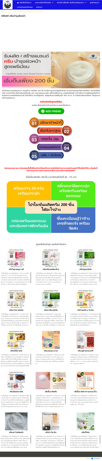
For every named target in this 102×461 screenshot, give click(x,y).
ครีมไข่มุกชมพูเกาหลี (16, 269)
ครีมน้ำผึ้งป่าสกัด (16, 351)
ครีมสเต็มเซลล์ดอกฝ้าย (51, 269)
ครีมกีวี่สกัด (85, 432)
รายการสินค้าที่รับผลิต (19, 11)
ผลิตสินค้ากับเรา (6, 11)
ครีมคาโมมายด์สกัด (16, 310)
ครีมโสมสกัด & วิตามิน (85, 310)
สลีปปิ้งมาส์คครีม (51, 392)
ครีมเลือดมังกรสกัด (16, 392)
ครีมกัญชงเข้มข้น (85, 269)
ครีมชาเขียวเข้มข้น (51, 310)
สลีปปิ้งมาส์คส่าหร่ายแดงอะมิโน (85, 392)
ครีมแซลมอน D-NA (51, 351)
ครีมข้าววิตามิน (50, 432)
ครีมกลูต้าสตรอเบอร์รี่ (85, 351)
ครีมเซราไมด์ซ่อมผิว (16, 432)
